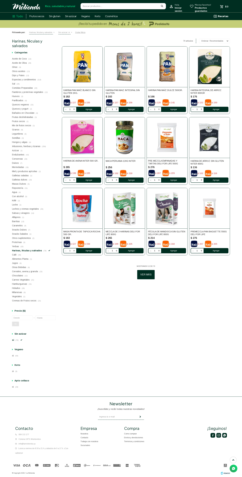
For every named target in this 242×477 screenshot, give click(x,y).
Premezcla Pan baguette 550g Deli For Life (209, 233)
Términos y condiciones (134, 441)
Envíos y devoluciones (133, 438)
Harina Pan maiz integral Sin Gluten (123, 91)
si (64, 32)
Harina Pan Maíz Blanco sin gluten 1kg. (79, 91)
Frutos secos (36, 16)
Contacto (84, 438)
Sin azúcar (71, 16)
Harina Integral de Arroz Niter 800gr (206, 91)
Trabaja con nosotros (89, 441)
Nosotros (84, 434)
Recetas (223, 16)
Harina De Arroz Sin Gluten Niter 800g (207, 162)
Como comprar (130, 434)
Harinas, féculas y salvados (40, 32)
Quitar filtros (80, 32)
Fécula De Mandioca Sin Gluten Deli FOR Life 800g (166, 233)
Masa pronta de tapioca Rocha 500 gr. (81, 233)
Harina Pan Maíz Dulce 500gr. (165, 90)
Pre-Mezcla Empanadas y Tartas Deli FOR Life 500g (163, 162)
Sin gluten (54, 16)
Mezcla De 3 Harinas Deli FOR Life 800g (123, 233)
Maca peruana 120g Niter (121, 161)
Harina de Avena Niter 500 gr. (80, 161)
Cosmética (111, 16)
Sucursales (85, 445)
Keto (97, 16)
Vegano (85, 16)
